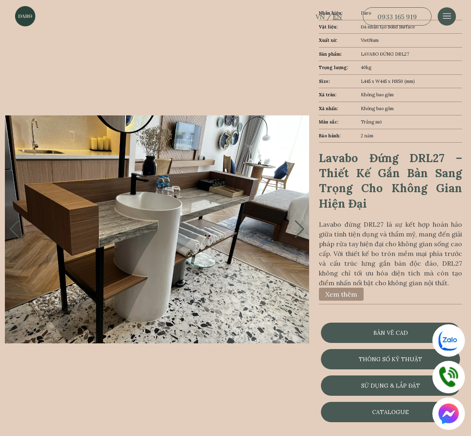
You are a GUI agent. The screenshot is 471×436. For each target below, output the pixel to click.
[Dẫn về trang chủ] (25, 16)
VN (321, 17)
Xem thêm (341, 294)
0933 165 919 (397, 17)
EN (337, 17)
